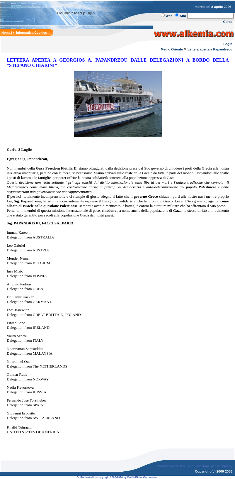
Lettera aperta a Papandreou (210, 49)
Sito (183, 16)
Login (227, 44)
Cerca (228, 21)
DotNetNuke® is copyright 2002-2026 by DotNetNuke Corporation (117, 477)
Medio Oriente (172, 49)
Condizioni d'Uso (171, 466)
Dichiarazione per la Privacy (210, 466)
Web (169, 16)
